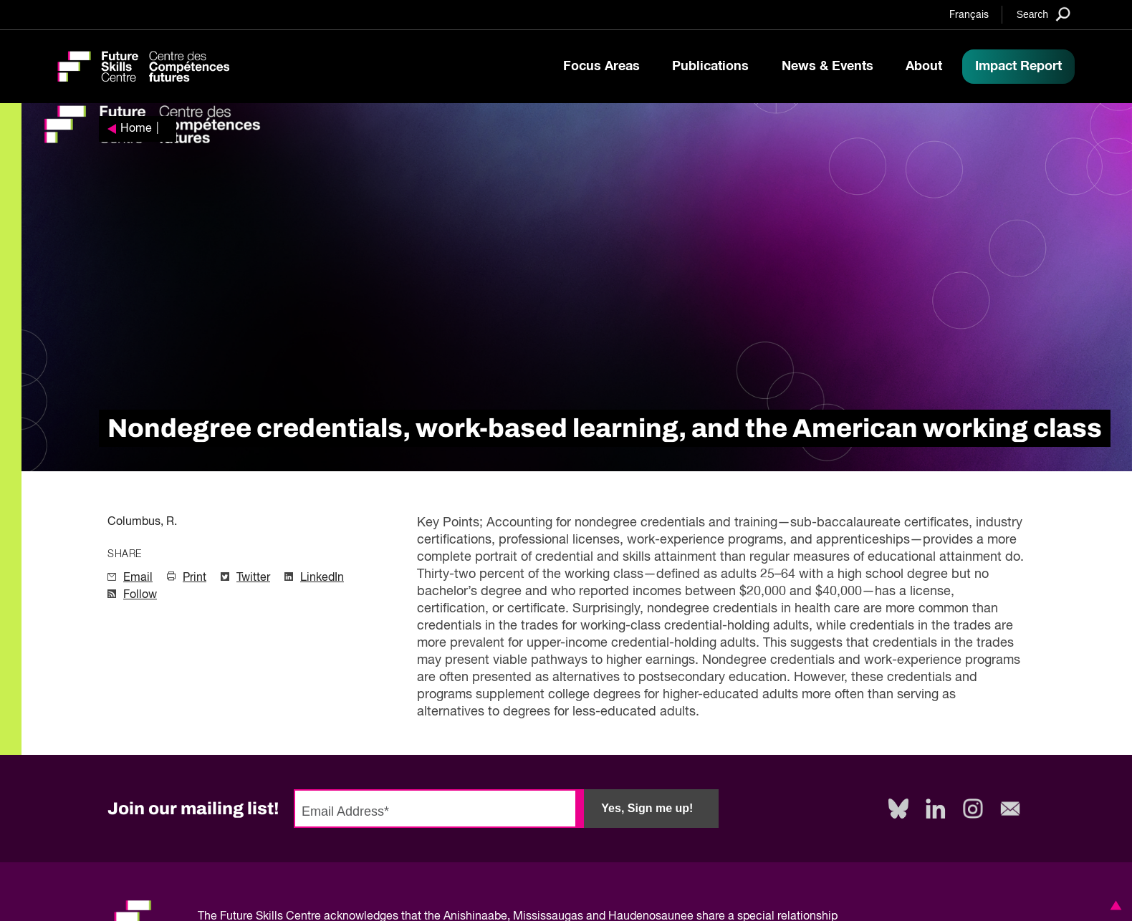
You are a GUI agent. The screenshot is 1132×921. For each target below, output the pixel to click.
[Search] (1043, 14)
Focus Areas (601, 66)
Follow (140, 595)
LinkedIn (322, 578)
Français (969, 15)
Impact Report (1018, 66)
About (924, 66)
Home (136, 129)
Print (194, 578)
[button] (1113, 905)
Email (138, 578)
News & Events (827, 66)
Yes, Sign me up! (647, 808)
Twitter (253, 578)
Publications (710, 66)
